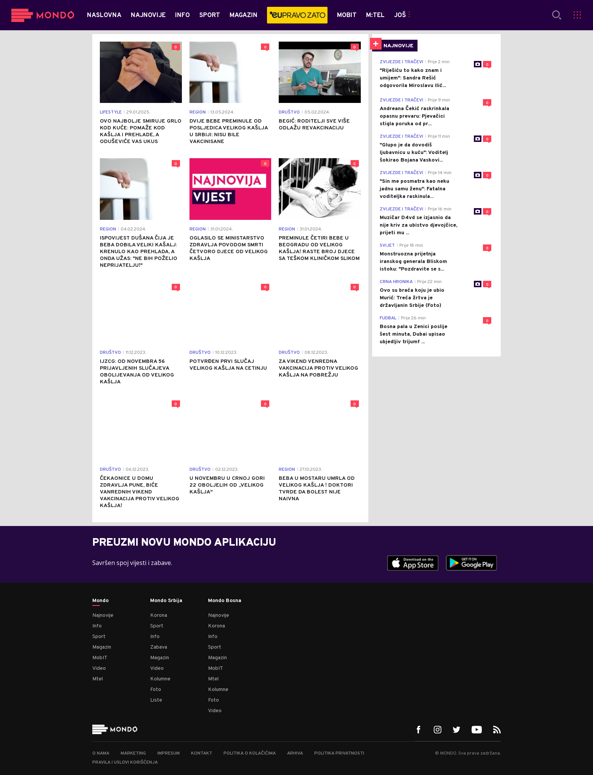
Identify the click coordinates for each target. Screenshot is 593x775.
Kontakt (201, 753)
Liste (156, 700)
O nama (100, 753)
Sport (99, 636)
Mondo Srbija (166, 601)
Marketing (133, 753)
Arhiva (295, 753)
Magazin (101, 647)
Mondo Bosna (224, 601)
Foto (155, 689)
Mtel (97, 679)
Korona (158, 615)
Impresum (168, 753)
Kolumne (160, 679)
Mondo (100, 601)
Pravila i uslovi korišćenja (125, 762)
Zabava (158, 647)
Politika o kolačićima (250, 753)
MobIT (99, 658)
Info (97, 626)
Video (99, 668)
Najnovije (102, 615)
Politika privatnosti (339, 753)
